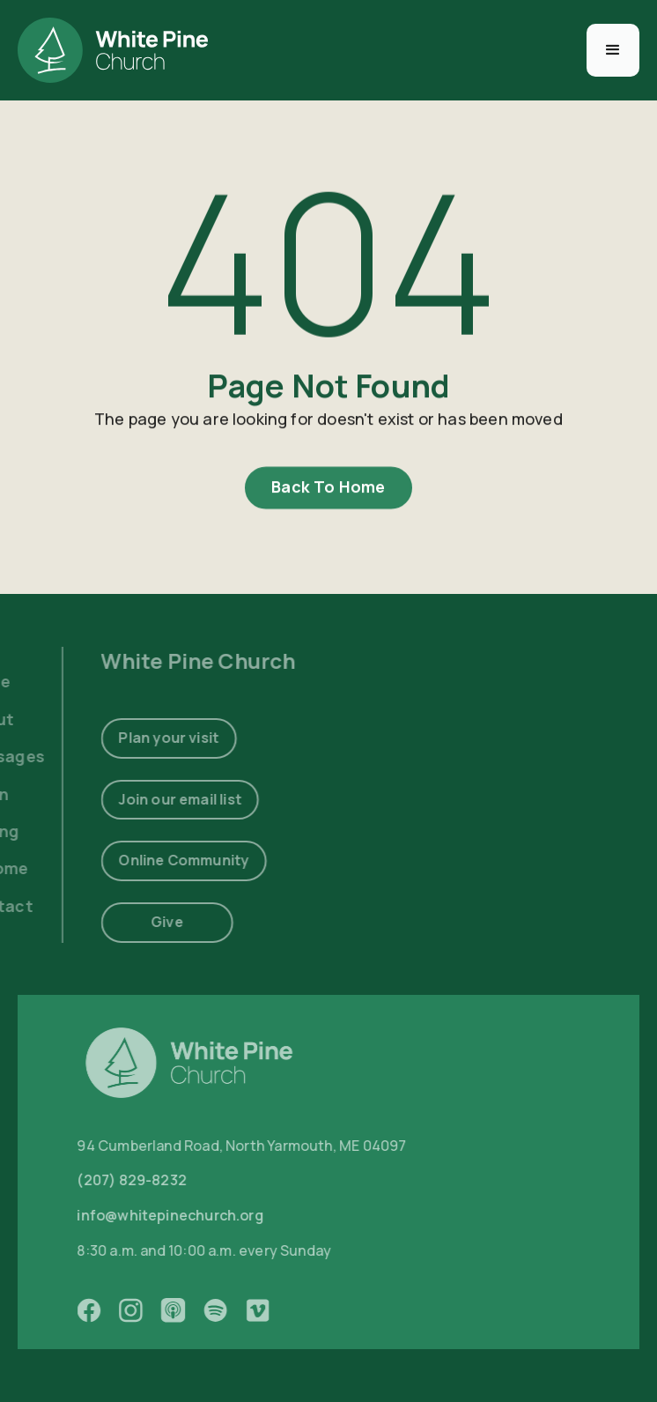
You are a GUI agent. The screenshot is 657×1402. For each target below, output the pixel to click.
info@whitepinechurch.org (186, 1216)
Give (147, 921)
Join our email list (161, 798)
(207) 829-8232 (148, 1181)
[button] (613, 50)
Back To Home (328, 490)
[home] (113, 50)
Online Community (165, 860)
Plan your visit (150, 737)
